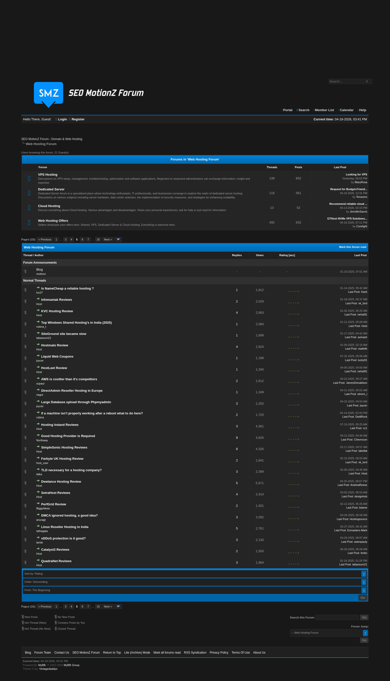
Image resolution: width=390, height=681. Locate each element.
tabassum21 (43, 337)
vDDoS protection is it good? (63, 538)
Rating (283, 255)
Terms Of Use (241, 652)
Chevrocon (360, 439)
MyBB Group (71, 665)
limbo (364, 552)
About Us (259, 652)
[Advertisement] (195, 37)
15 (98, 239)
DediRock (361, 416)
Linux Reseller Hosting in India (65, 527)
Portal (286, 110)
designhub (361, 496)
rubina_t (41, 326)
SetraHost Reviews (55, 493)
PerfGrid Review (53, 504)
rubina (40, 417)
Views (260, 255)
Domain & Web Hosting (66, 139)
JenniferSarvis (358, 211)
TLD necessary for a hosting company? (71, 470)
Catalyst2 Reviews (55, 549)
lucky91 (362, 360)
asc (292, 255)
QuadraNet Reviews (56, 561)
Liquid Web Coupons (57, 356)
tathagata (42, 531)
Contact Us (61, 652)
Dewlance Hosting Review (61, 481)
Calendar (345, 110)
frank (364, 291)
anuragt (41, 519)
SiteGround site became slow (63, 334)
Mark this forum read (352, 246)
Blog (39, 269)
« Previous (44, 239)
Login (61, 119)
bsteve (363, 507)
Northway (42, 440)
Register (77, 119)
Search (302, 110)
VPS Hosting (47, 174)
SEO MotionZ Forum (35, 139)
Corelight (361, 226)
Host (39, 304)
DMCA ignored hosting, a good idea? (69, 515)
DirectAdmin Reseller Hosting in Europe (72, 390)
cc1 (365, 428)
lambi (39, 542)
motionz (41, 273)
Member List (323, 110)
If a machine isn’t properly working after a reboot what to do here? (92, 413)
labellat (363, 450)
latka (39, 474)
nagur (39, 394)
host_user (42, 462)
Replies (237, 255)
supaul (40, 383)
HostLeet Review (54, 368)
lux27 (39, 292)
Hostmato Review (54, 345)
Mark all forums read (167, 652)
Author (39, 255)
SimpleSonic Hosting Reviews (64, 447)
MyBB (42, 665)
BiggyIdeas (43, 508)
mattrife (362, 348)
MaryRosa (361, 182)
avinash (362, 337)
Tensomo (361, 196)
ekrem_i (362, 393)
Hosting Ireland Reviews (60, 425)
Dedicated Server (51, 189)
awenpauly (360, 541)
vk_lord (362, 303)
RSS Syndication (195, 652)
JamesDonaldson (356, 382)
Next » (108, 239)
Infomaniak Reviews (56, 300)
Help (361, 110)
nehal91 (362, 314)
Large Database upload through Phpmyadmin (76, 402)
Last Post (360, 255)
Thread (28, 255)
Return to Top (112, 652)
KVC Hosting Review (57, 311)
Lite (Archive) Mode (137, 652)
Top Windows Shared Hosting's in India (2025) (76, 322)
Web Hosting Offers (53, 221)
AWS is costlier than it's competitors (69, 379)
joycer (40, 360)
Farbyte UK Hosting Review (62, 458)
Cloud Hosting (49, 206)
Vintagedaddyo (48, 668)
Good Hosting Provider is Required (68, 436)
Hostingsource (358, 519)
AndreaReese (358, 484)
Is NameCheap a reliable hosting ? (67, 288)
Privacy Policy (219, 652)
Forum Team (42, 652)
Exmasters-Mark (357, 530)
